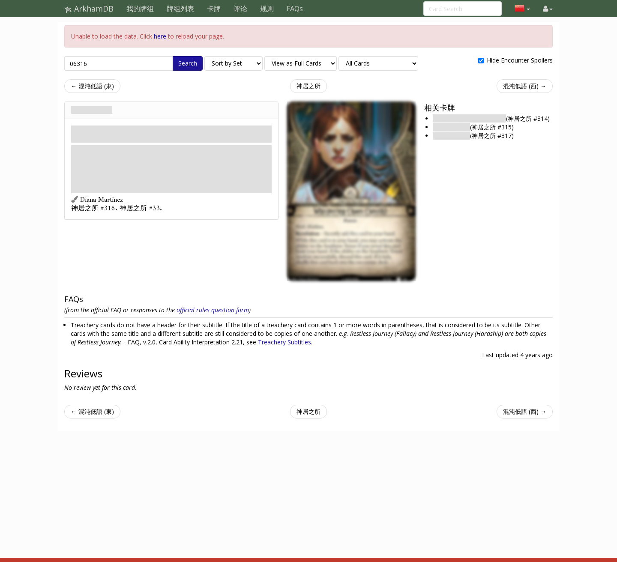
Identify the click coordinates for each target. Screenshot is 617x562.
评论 (240, 8)
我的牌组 (140, 8)
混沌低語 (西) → (524, 86)
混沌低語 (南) (91, 110)
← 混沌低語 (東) (92, 86)
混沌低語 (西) (451, 136)
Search (187, 63)
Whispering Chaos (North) (469, 118)
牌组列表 (180, 8)
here (160, 36)
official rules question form (213, 310)
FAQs (295, 8)
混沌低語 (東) (451, 127)
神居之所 (308, 86)
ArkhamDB (89, 8)
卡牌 (214, 8)
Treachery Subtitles (284, 342)
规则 (267, 8)
